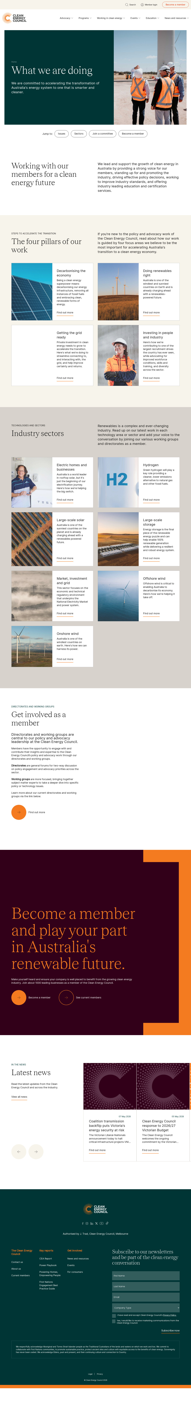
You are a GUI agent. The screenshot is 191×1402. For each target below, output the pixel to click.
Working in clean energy (111, 19)
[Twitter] (96, 1223)
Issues (61, 133)
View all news (19, 1097)
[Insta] (87, 1223)
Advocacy (66, 19)
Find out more (65, 313)
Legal (90, 1374)
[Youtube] (101, 1223)
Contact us (17, 1262)
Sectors (78, 133)
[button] (18, 1151)
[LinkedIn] (91, 1223)
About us (16, 1268)
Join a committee (102, 133)
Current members (20, 1275)
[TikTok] (107, 1223)
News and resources (177, 19)
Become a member (175, 4)
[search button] (130, 4)
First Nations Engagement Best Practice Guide (48, 1285)
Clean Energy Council (94, 1380)
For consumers (75, 1272)
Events (135, 19)
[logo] (14, 18)
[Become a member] (33, 997)
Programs (85, 19)
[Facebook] (82, 1223)
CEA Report (45, 1258)
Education (152, 19)
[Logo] (95, 1209)
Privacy (100, 1374)
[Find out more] (30, 812)
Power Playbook (48, 1265)
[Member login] (149, 4)
